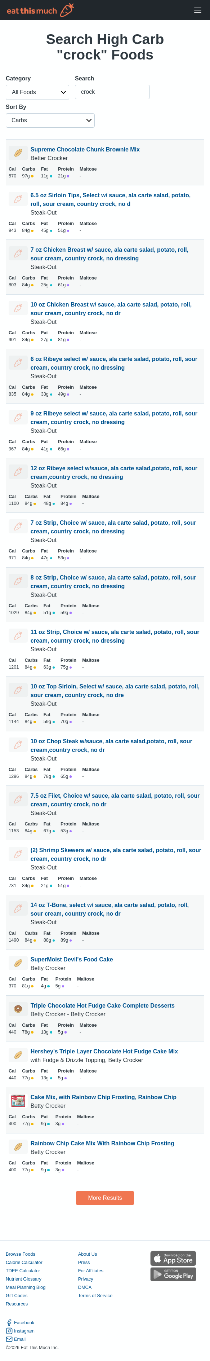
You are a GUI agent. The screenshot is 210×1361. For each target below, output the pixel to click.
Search (84, 78)
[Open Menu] (197, 10)
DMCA (85, 1287)
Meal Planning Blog (25, 1287)
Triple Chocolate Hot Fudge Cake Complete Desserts (103, 1006)
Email (16, 1339)
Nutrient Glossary (23, 1279)
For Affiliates (90, 1270)
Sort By (16, 107)
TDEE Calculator (23, 1270)
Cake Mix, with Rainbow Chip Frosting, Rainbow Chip (104, 1097)
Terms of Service (95, 1295)
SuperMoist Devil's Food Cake (72, 959)
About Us (87, 1254)
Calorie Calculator (24, 1262)
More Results (105, 1198)
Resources (17, 1304)
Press (84, 1262)
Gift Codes (16, 1295)
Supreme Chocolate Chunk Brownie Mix (85, 149)
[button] (37, 92)
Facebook (20, 1322)
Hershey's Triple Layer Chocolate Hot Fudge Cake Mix (104, 1051)
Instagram (20, 1330)
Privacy (85, 1279)
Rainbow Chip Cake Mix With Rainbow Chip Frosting (102, 1143)
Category (18, 78)
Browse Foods (20, 1254)
